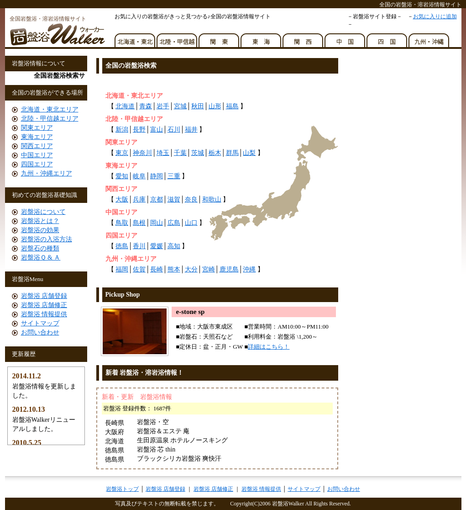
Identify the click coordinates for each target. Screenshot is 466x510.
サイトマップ (40, 323)
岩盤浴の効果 (40, 230)
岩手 (163, 106)
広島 (174, 222)
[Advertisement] (205, 81)
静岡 (156, 176)
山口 (191, 222)
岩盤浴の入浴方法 (46, 239)
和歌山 (211, 199)
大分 (191, 269)
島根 (139, 222)
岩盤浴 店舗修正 (44, 305)
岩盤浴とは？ (40, 221)
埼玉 (163, 152)
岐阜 (139, 176)
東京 (121, 152)
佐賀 (139, 269)
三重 (174, 176)
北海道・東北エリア (50, 109)
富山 (156, 129)
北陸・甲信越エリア (50, 118)
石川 (174, 129)
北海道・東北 (136, 38)
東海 (262, 38)
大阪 (121, 199)
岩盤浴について (43, 211)
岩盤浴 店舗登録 (44, 295)
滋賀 (174, 199)
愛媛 (156, 246)
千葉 (180, 152)
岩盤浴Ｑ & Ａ (41, 257)
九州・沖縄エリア (46, 173)
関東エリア (37, 127)
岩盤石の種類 (40, 248)
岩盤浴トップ (122, 489)
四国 (387, 38)
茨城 (197, 152)
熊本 (174, 269)
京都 (156, 199)
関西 (304, 38)
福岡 (121, 269)
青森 (145, 106)
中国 (346, 38)
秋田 (197, 106)
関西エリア (37, 146)
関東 (220, 38)
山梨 (249, 152)
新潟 (121, 129)
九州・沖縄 (429, 38)
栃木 (215, 152)
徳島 (121, 246)
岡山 (156, 222)
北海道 (125, 106)
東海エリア (37, 136)
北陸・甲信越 (178, 38)
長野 (139, 129)
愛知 (121, 176)
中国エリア (37, 155)
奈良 (191, 199)
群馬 (232, 152)
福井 (191, 129)
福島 (232, 106)
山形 (215, 106)
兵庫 (139, 199)
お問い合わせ (40, 332)
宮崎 (208, 269)
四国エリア (37, 164)
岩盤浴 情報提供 (44, 314)
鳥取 (121, 222)
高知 (174, 246)
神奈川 (142, 152)
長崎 (156, 269)
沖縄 (249, 269)
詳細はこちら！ (268, 346)
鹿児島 (229, 269)
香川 (139, 246)
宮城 (180, 106)
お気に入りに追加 (435, 16)
